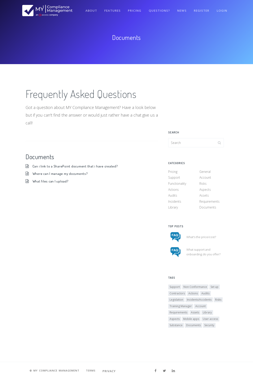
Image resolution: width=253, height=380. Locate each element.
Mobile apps (191, 321)
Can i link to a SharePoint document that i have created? (77, 166)
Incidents (174, 202)
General (205, 172)
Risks (203, 184)
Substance (176, 327)
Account (205, 178)
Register (200, 9)
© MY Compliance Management (53, 371)
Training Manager (181, 308)
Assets (204, 196)
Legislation (176, 302)
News (180, 9)
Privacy (113, 371)
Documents (207, 208)
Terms (93, 371)
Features (109, 9)
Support (174, 178)
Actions (173, 190)
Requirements (209, 202)
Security (209, 327)
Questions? (157, 9)
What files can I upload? (51, 181)
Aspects (205, 190)
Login (221, 9)
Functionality (177, 184)
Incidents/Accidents (199, 302)
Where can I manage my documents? (62, 173)
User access (210, 321)
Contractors (177, 295)
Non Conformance (195, 289)
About (87, 9)
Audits (172, 196)
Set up (214, 289)
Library (173, 208)
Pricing (132, 9)
